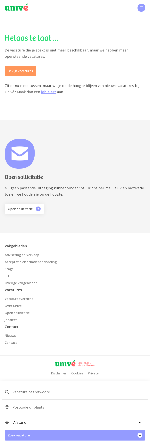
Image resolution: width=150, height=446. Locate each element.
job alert (48, 92)
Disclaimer (59, 373)
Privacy (93, 373)
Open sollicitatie (24, 209)
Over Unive (13, 306)
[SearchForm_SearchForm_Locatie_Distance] (75, 422)
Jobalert (11, 320)
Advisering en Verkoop (22, 255)
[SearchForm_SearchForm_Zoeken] (75, 392)
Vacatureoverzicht (19, 299)
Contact (11, 342)
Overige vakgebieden (21, 283)
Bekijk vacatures (20, 71)
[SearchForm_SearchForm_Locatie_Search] (75, 407)
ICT (7, 276)
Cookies (77, 373)
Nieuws (10, 335)
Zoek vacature (75, 435)
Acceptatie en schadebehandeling (31, 262)
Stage (9, 269)
